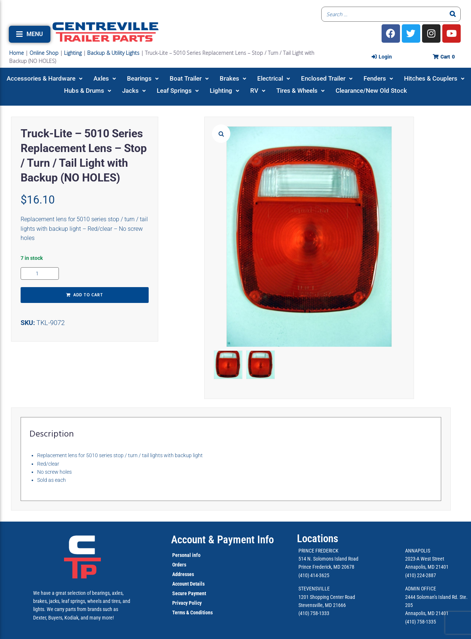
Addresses (183, 574)
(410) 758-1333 (313, 613)
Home (16, 52)
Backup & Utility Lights (113, 52)
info (196, 555)
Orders (179, 565)
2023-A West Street (424, 559)
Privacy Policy (187, 603)
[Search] (453, 14)
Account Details (188, 584)
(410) (410, 622)
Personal (181, 555)
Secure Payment (189, 593)
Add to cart (88, 295)
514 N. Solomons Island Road (328, 559)
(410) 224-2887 (420, 575)
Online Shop (44, 52)
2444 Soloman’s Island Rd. (431, 597)
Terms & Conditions (192, 612)
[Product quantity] (40, 273)
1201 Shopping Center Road (326, 597)
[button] (29, 34)
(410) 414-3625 (313, 575)
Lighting (73, 52)
